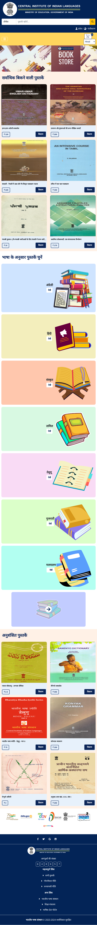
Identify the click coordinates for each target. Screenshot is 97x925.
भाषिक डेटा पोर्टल (50, 910)
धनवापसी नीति (50, 886)
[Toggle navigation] (5, 39)
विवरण (40, 134)
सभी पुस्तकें (49, 875)
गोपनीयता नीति (50, 881)
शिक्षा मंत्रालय (50, 904)
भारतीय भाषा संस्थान (50, 899)
